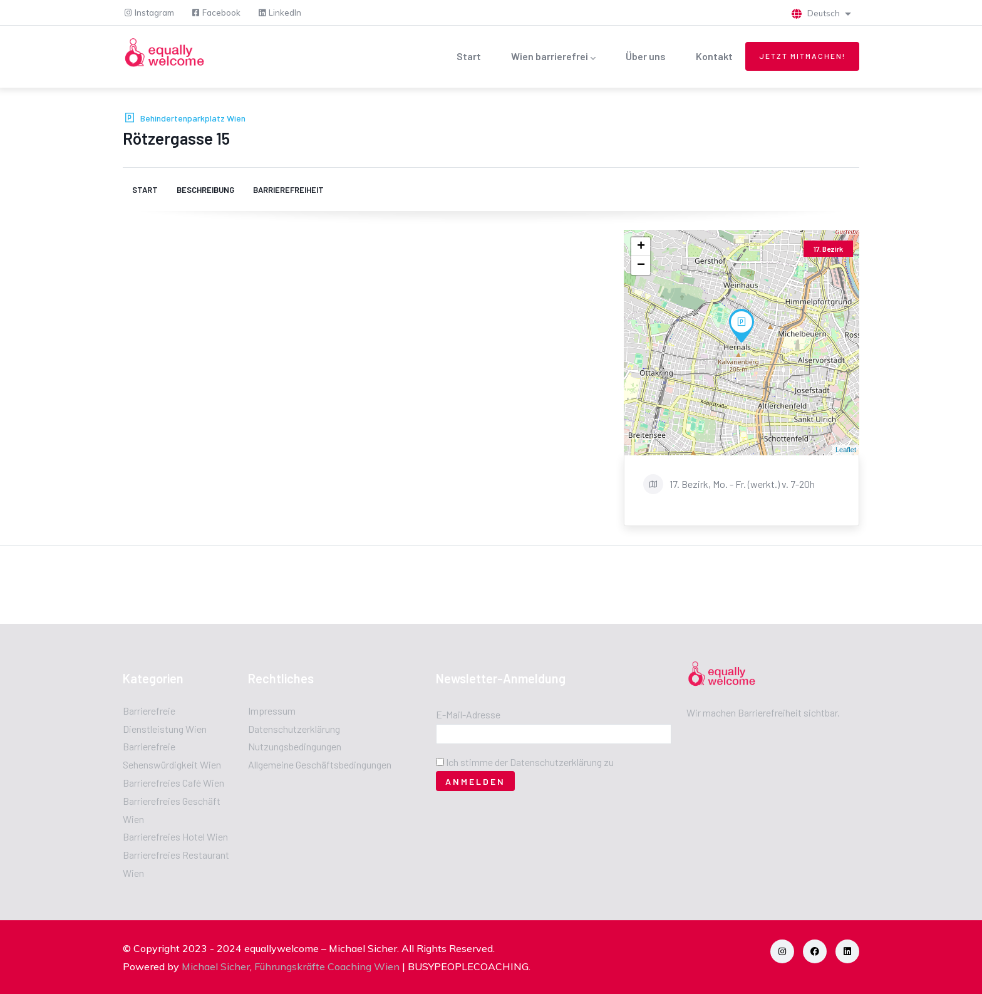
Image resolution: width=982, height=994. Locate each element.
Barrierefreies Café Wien (173, 783)
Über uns (646, 56)
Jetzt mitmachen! (802, 55)
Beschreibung (205, 190)
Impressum (272, 711)
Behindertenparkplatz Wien (193, 118)
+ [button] (641, 246)
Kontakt (714, 56)
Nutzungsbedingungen (294, 746)
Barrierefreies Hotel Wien (175, 836)
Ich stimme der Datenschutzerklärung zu (530, 762)
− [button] (641, 265)
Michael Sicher (216, 966)
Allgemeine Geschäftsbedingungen (319, 764)
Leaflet (845, 449)
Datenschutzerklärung (294, 729)
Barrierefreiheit (288, 190)
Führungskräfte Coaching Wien (327, 966)
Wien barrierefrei (553, 57)
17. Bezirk (828, 248)
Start (469, 56)
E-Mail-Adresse (468, 714)
